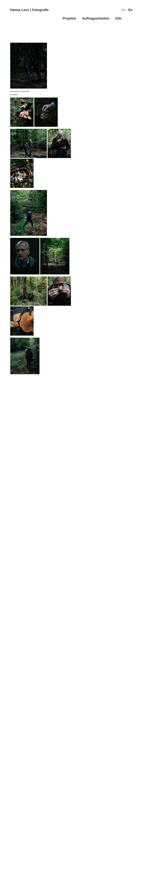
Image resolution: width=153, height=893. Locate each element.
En (130, 10)
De (123, 10)
